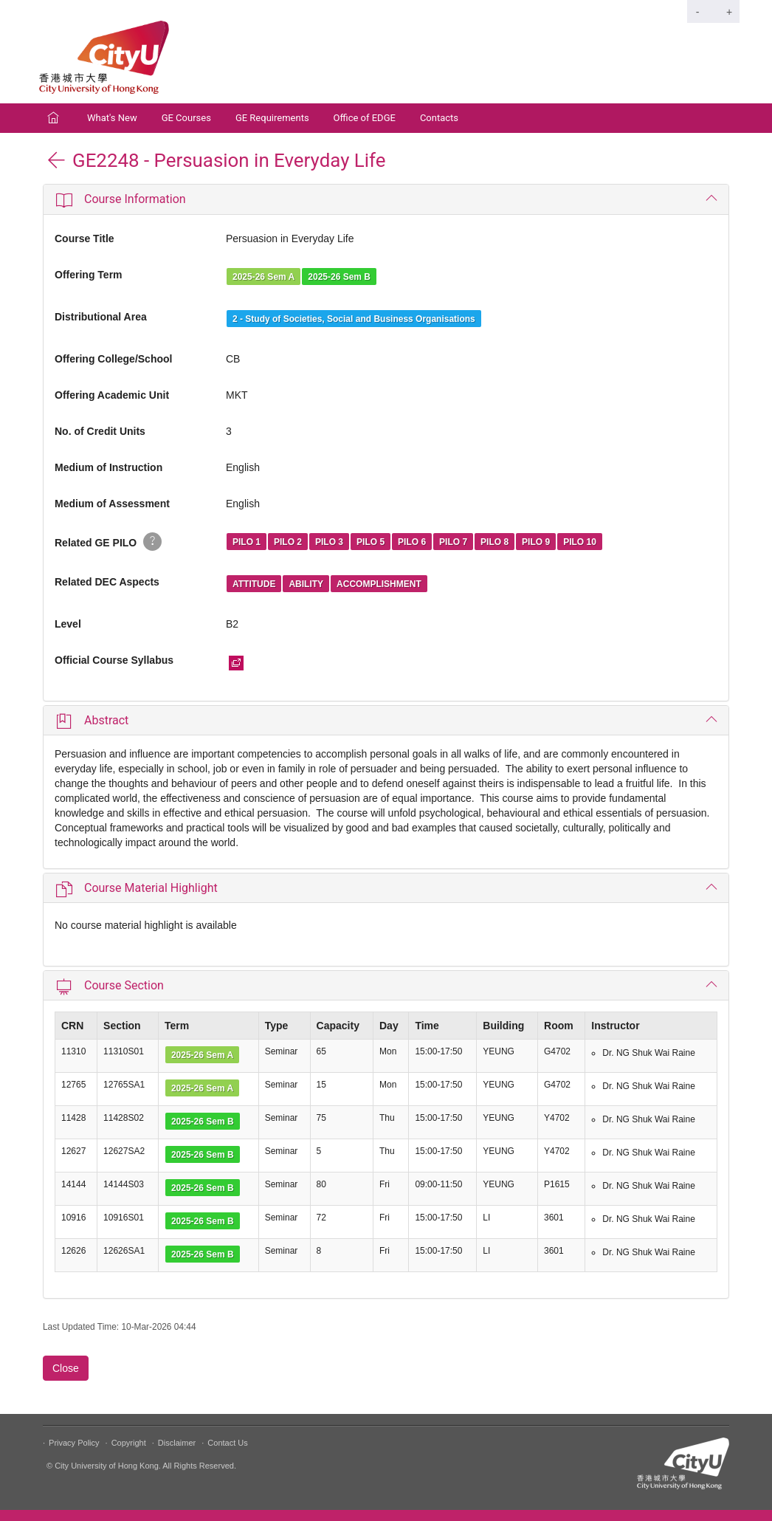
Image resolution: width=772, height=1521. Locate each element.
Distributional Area (101, 317)
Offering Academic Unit (112, 395)
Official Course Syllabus (114, 660)
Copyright (128, 1442)
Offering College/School (113, 359)
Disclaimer (177, 1442)
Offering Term (89, 275)
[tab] (386, 199)
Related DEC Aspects (107, 582)
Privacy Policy (74, 1442)
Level (68, 624)
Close (65, 1368)
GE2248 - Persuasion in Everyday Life (216, 160)
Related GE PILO (108, 541)
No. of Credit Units (100, 431)
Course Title (84, 238)
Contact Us (227, 1442)
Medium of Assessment (112, 503)
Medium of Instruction (108, 467)
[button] (386, 199)
